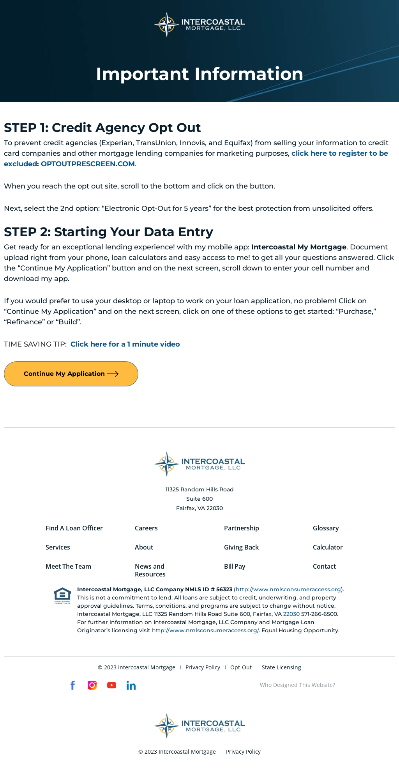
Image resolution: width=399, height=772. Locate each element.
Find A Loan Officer (74, 528)
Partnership (241, 528)
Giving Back (241, 548)
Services (58, 548)
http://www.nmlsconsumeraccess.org (288, 590)
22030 (291, 615)
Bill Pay (234, 567)
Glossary (326, 528)
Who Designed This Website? (297, 686)
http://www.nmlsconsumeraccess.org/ (205, 631)
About (144, 548)
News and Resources (150, 571)
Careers (146, 528)
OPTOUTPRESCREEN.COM (88, 164)
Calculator (328, 548)
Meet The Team (68, 567)
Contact (324, 567)
